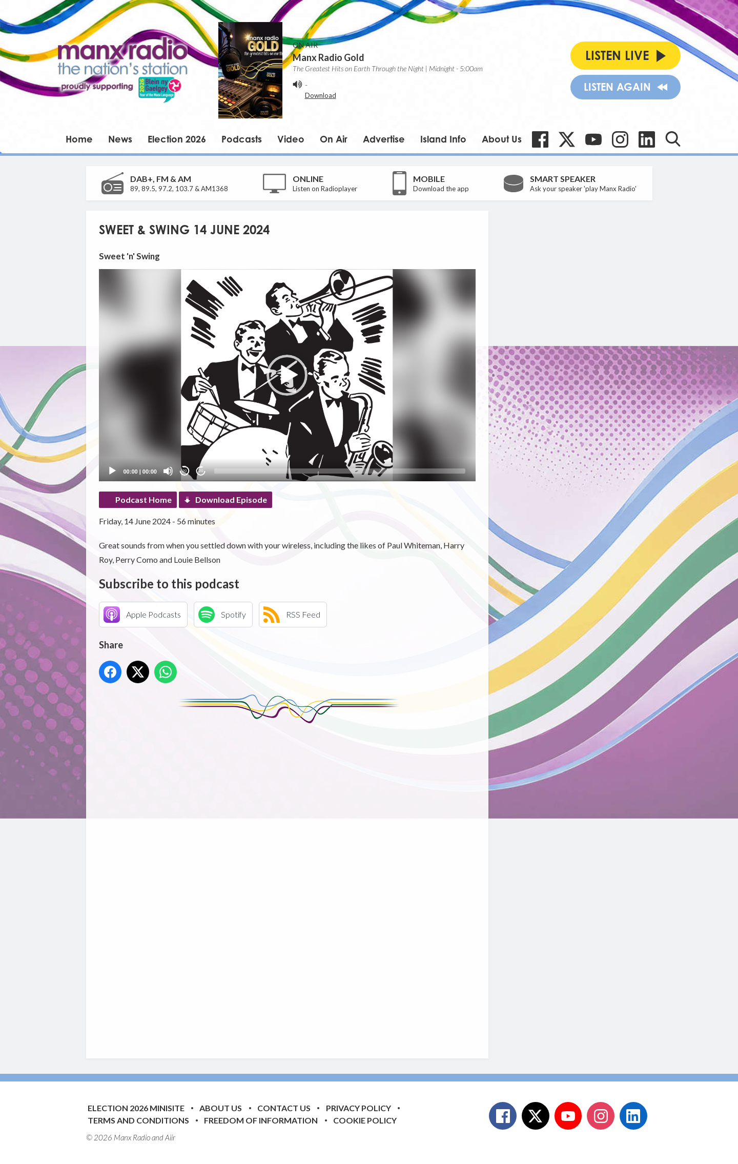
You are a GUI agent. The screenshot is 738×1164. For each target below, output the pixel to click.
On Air (333, 139)
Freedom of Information (261, 1120)
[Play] (112, 471)
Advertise (384, 139)
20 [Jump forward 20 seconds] (201, 470)
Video (290, 139)
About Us (502, 139)
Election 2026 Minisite (136, 1108)
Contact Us (284, 1108)
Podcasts (241, 139)
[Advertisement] (291, 883)
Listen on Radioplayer (325, 189)
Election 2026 (177, 139)
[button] (287, 375)
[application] (287, 375)
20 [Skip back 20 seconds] (184, 470)
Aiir (170, 1137)
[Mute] (168, 471)
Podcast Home (143, 499)
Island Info (443, 139)
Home (79, 139)
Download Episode (231, 499)
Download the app (441, 189)
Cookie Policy (365, 1120)
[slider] (339, 471)
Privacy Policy (358, 1108)
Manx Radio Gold (328, 57)
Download (320, 95)
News (120, 139)
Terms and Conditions (138, 1120)
